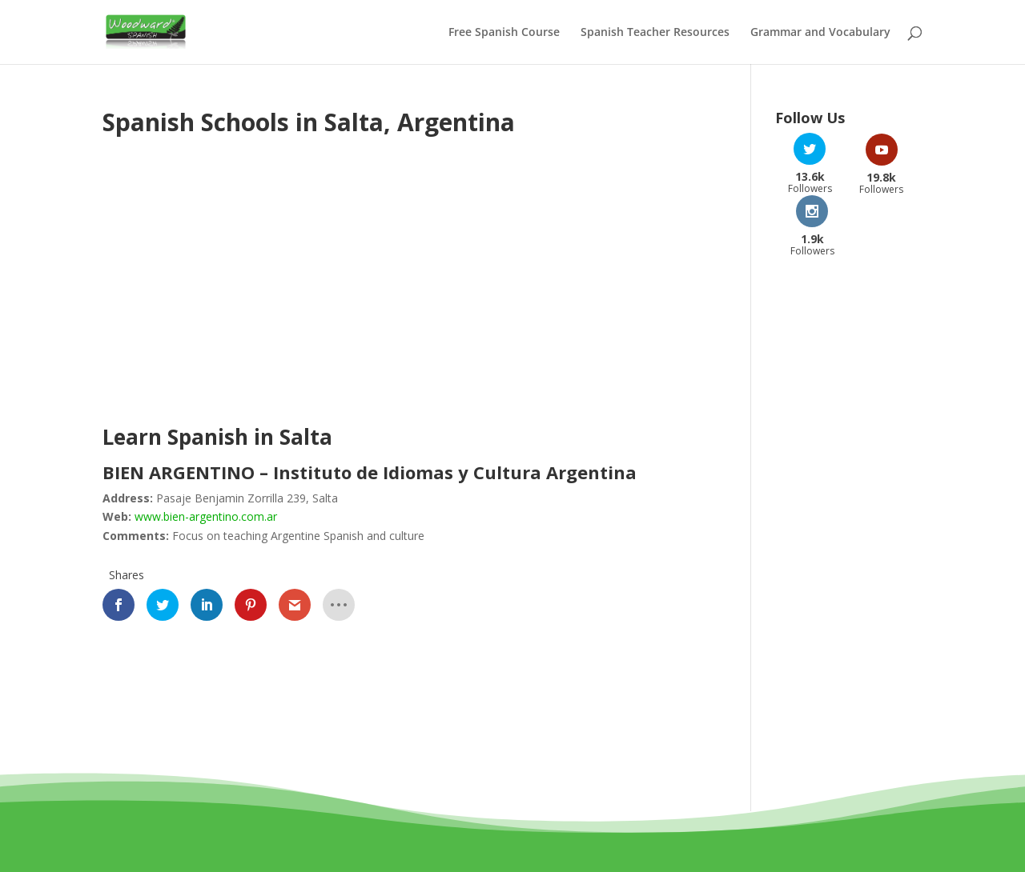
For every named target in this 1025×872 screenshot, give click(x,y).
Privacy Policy (583, 841)
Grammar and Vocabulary (820, 32)
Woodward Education (454, 822)
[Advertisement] (237, 290)
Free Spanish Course (504, 32)
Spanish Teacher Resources (655, 32)
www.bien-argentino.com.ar (206, 516)
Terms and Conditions (467, 841)
